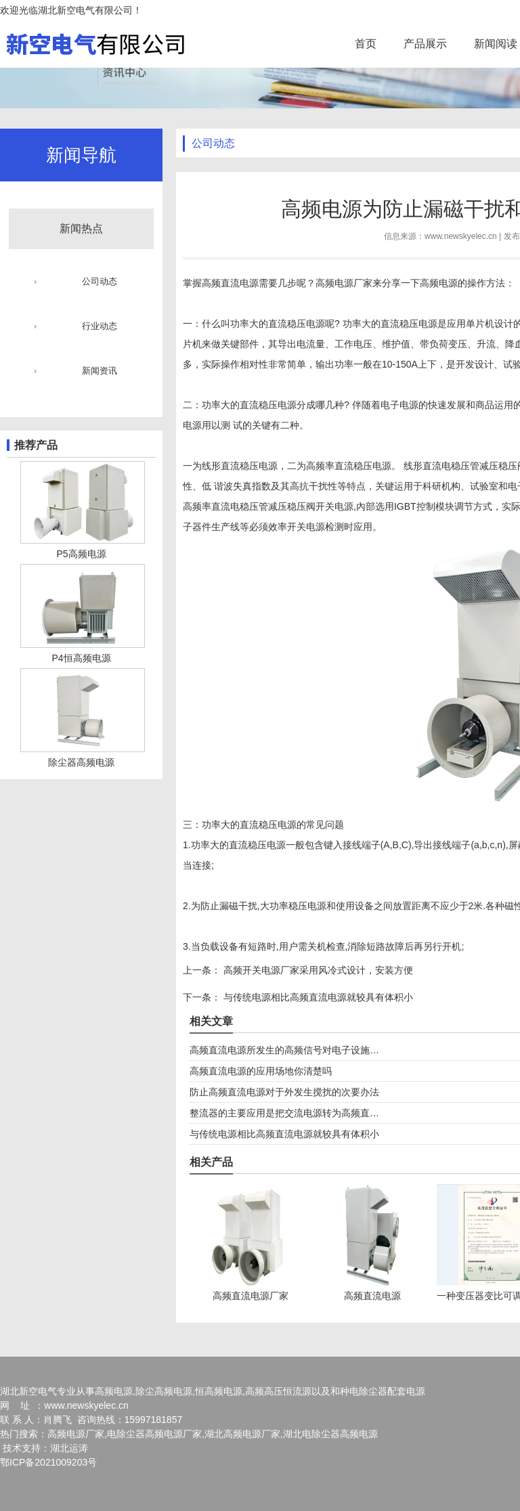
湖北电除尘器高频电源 (330, 1433)
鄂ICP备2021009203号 (48, 1462)
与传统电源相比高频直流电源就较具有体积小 (317, 997)
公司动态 (99, 281)
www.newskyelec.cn (461, 236)
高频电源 (439, 283)
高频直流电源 (230, 283)
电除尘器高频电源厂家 (154, 1433)
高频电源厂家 (344, 283)
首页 (365, 43)
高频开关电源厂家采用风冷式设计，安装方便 (317, 970)
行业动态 (99, 326)
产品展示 (425, 43)
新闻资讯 (99, 371)
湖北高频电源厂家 (242, 1433)
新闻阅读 (495, 43)
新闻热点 (81, 228)
